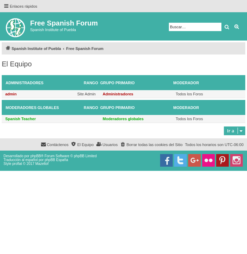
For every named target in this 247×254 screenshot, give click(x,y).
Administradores (24, 83)
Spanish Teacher (20, 119)
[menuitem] (151, 144)
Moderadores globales (32, 108)
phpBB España (56, 160)
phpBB (35, 156)
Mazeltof (42, 164)
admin (10, 94)
